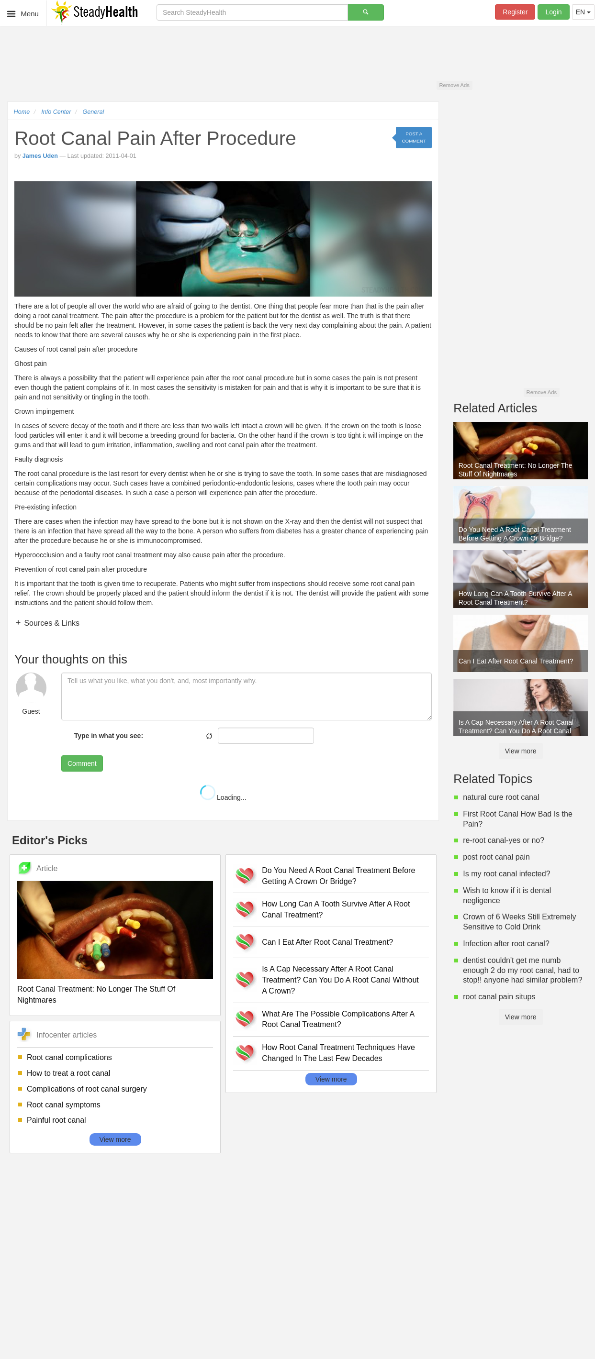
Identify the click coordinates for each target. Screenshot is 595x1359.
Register (515, 12)
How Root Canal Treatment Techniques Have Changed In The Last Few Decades (338, 1052)
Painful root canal (56, 1120)
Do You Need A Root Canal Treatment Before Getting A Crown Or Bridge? (338, 875)
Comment (82, 763)
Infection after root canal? (506, 943)
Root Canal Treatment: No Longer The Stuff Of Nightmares (96, 994)
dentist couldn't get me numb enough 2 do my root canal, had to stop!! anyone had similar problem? (522, 970)
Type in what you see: (108, 736)
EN (583, 12)
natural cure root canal (501, 797)
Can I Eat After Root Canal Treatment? (327, 942)
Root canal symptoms (64, 1105)
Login (553, 12)
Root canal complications (69, 1057)
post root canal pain (496, 857)
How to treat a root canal (68, 1073)
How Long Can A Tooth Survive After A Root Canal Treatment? (336, 909)
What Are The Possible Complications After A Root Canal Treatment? (338, 1019)
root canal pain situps (499, 997)
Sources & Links (50, 623)
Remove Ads (454, 85)
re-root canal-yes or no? (503, 840)
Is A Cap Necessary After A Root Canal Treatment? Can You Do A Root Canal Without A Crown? (340, 980)
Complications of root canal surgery (87, 1089)
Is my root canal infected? (506, 874)
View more (115, 1139)
